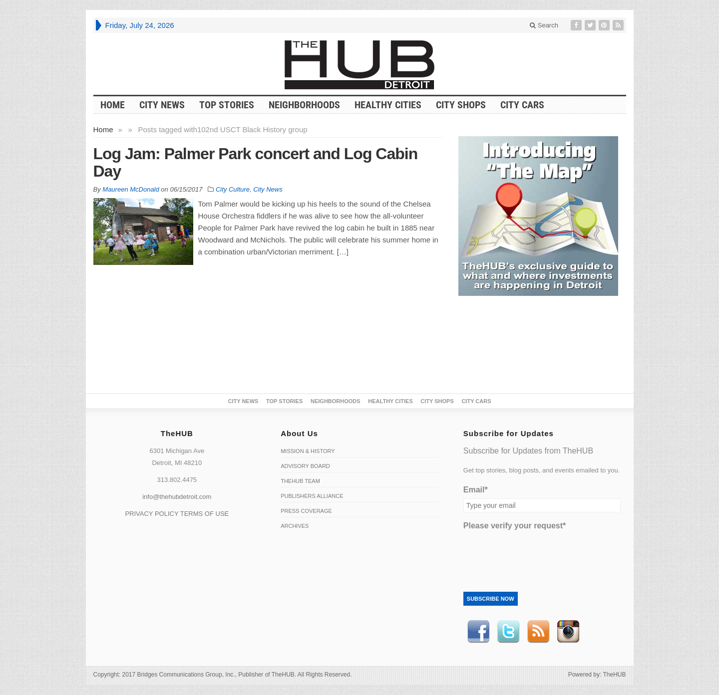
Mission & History (308, 451)
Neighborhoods (304, 105)
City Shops (461, 105)
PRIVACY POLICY (151, 513)
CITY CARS (522, 105)
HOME (112, 105)
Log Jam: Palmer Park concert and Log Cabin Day (255, 162)
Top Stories (226, 105)
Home (103, 129)
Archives (295, 526)
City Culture (233, 189)
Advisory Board (305, 466)
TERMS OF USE (204, 513)
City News (162, 105)
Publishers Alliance (312, 496)
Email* (475, 489)
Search (544, 25)
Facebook (478, 632)
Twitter (508, 632)
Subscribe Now (490, 599)
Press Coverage (306, 511)
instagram (568, 632)
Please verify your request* (514, 525)
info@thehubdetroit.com (176, 496)
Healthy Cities (388, 105)
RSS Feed (538, 632)
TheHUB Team (300, 481)
